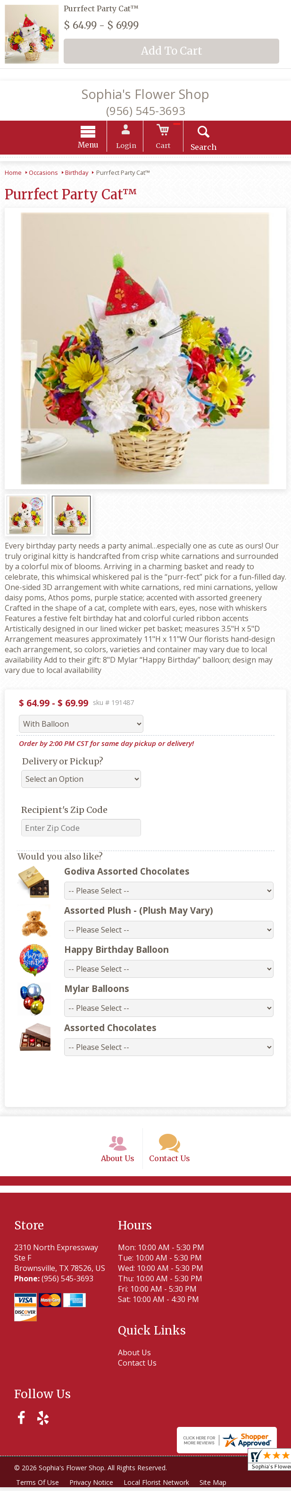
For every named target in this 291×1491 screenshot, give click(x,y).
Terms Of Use (38, 1486)
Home (13, 174)
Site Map (216, 1486)
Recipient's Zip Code (64, 811)
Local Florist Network (158, 1486)
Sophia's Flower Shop (145, 94)
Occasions (43, 174)
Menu (91, 146)
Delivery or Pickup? (62, 762)
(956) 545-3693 (145, 110)
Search (201, 148)
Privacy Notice (93, 1486)
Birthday (76, 174)
